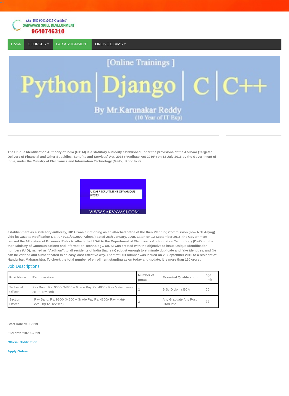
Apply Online (18, 351)
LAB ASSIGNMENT (72, 44)
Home (16, 44)
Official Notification (22, 342)
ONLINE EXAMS (110, 44)
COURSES (38, 44)
